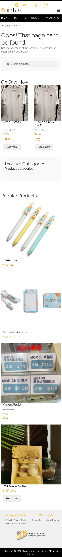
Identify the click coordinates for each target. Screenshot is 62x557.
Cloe (15, 18)
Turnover (34, 18)
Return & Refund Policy (16, 523)
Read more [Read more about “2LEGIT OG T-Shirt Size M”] (44, 147)
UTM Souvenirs (51, 18)
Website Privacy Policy (16, 520)
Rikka (24, 18)
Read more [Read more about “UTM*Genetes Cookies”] (11, 498)
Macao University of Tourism (45, 520)
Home (7, 25)
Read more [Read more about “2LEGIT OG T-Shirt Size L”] (11, 147)
